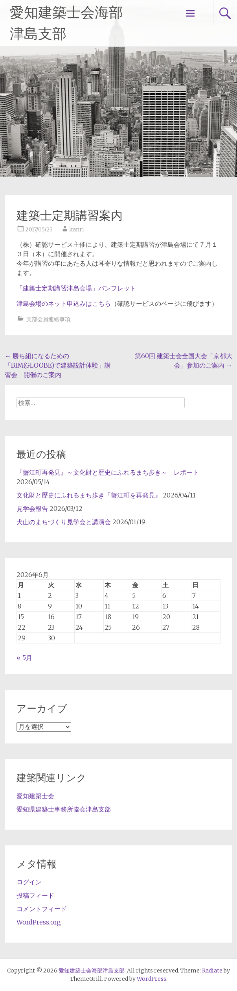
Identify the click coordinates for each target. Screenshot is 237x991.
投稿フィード (35, 895)
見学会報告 (32, 508)
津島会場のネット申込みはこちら (64, 303)
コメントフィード (42, 909)
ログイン (29, 882)
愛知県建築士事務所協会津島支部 (64, 809)
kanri (76, 229)
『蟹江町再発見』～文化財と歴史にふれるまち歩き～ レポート (108, 472)
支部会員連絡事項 (48, 319)
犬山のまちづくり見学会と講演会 (64, 522)
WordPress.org (39, 922)
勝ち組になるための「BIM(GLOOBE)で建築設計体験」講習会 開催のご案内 (58, 365)
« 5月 (24, 658)
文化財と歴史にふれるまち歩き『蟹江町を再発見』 (89, 495)
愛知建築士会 (35, 796)
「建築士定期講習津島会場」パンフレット (76, 288)
